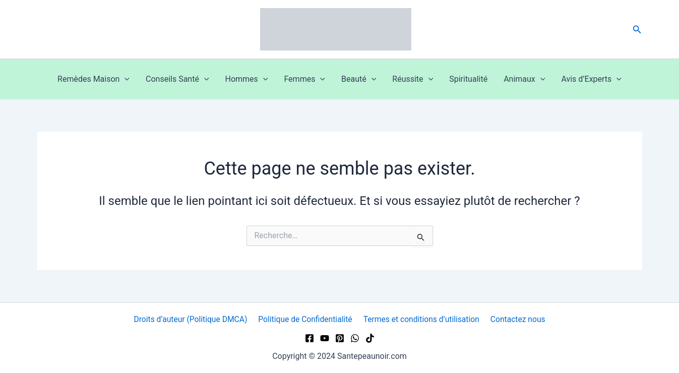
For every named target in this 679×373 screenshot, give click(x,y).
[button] (637, 29)
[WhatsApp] (354, 338)
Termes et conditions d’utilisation (421, 319)
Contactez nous (517, 319)
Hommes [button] (246, 79)
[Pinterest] (339, 338)
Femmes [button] (304, 79)
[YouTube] (324, 338)
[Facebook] (309, 338)
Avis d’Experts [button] (591, 79)
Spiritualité (468, 79)
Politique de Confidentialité (306, 319)
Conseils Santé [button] (177, 79)
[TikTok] (370, 338)
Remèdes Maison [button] (93, 79)
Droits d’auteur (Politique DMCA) (192, 319)
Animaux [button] (524, 79)
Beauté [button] (358, 79)
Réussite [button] (412, 79)
